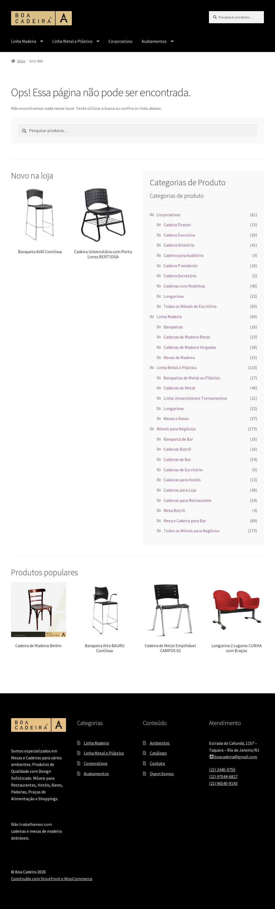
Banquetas (173, 326)
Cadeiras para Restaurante (187, 500)
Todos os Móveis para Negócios (192, 530)
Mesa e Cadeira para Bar (185, 520)
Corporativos (120, 41)
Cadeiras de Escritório (183, 469)
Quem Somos (162, 773)
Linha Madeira (23, 41)
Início (21, 61)
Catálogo (158, 753)
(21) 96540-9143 (223, 783)
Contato (157, 763)
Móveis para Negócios (176, 428)
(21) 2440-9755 (222, 769)
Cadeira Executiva (179, 235)
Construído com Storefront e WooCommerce (51, 878)
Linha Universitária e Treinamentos (195, 398)
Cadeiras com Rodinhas (184, 286)
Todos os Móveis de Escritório (190, 306)
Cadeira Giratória (179, 245)
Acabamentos (154, 41)
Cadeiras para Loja (180, 490)
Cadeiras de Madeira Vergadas (190, 347)
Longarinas (174, 296)
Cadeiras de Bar (177, 459)
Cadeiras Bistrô (177, 449)
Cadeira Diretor (177, 224)
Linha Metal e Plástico (72, 41)
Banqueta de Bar (178, 439)
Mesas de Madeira (179, 357)
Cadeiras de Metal (179, 387)
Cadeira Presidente (181, 265)
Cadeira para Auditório (184, 255)
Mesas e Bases (176, 418)
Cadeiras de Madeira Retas (187, 337)
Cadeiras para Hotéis (182, 479)
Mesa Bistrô (174, 510)
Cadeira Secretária (180, 275)
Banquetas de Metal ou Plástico (192, 377)
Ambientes (160, 743)
